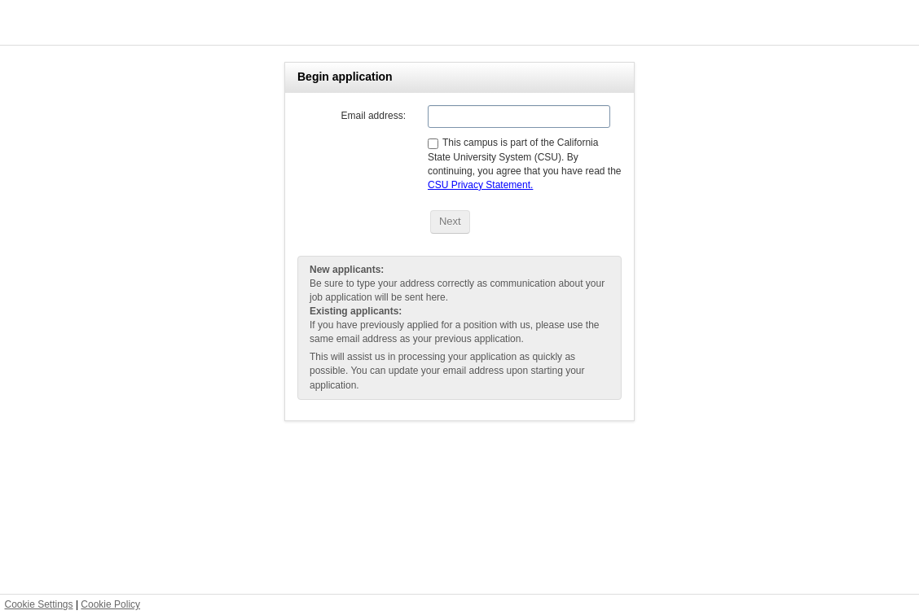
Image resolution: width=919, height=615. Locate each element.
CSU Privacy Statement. (480, 185)
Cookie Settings (39, 604)
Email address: (373, 115)
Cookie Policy (110, 604)
